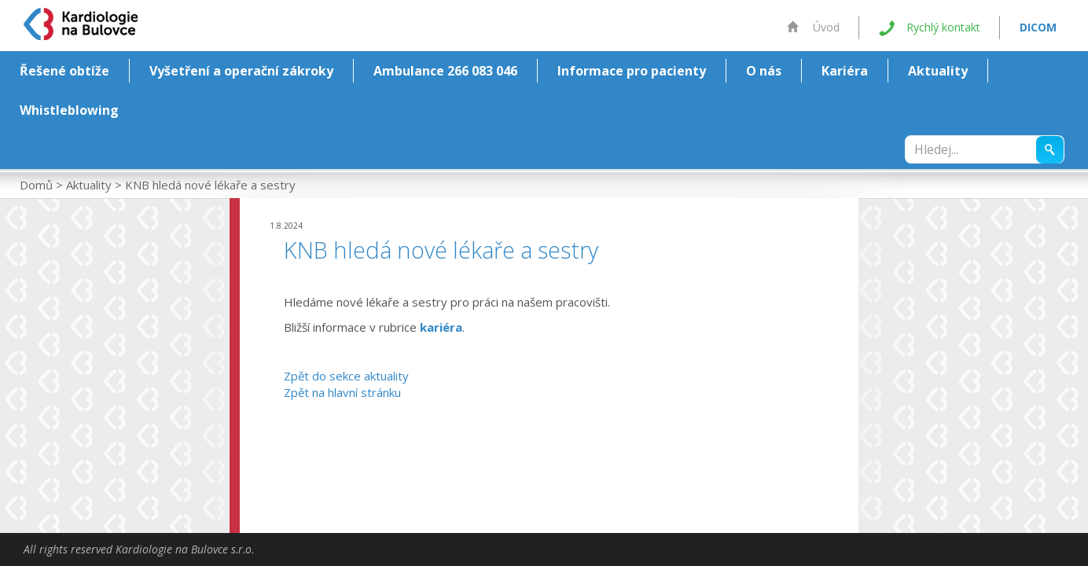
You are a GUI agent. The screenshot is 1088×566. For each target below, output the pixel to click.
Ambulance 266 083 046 (445, 70)
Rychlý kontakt (929, 28)
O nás (763, 70)
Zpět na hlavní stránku (342, 392)
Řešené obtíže (64, 70)
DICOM (1038, 27)
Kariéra (845, 70)
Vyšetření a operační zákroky (241, 70)
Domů (36, 185)
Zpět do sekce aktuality (346, 376)
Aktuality (938, 70)
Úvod (813, 27)
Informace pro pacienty (631, 70)
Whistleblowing (69, 110)
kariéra (441, 327)
